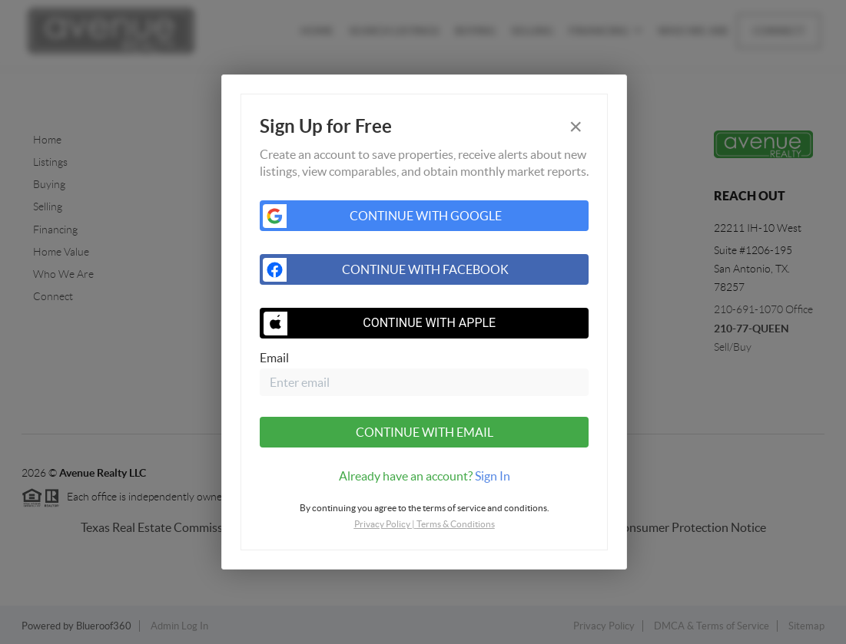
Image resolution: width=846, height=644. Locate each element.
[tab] (424, 476)
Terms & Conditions (455, 524)
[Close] (575, 127)
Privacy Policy (382, 524)
